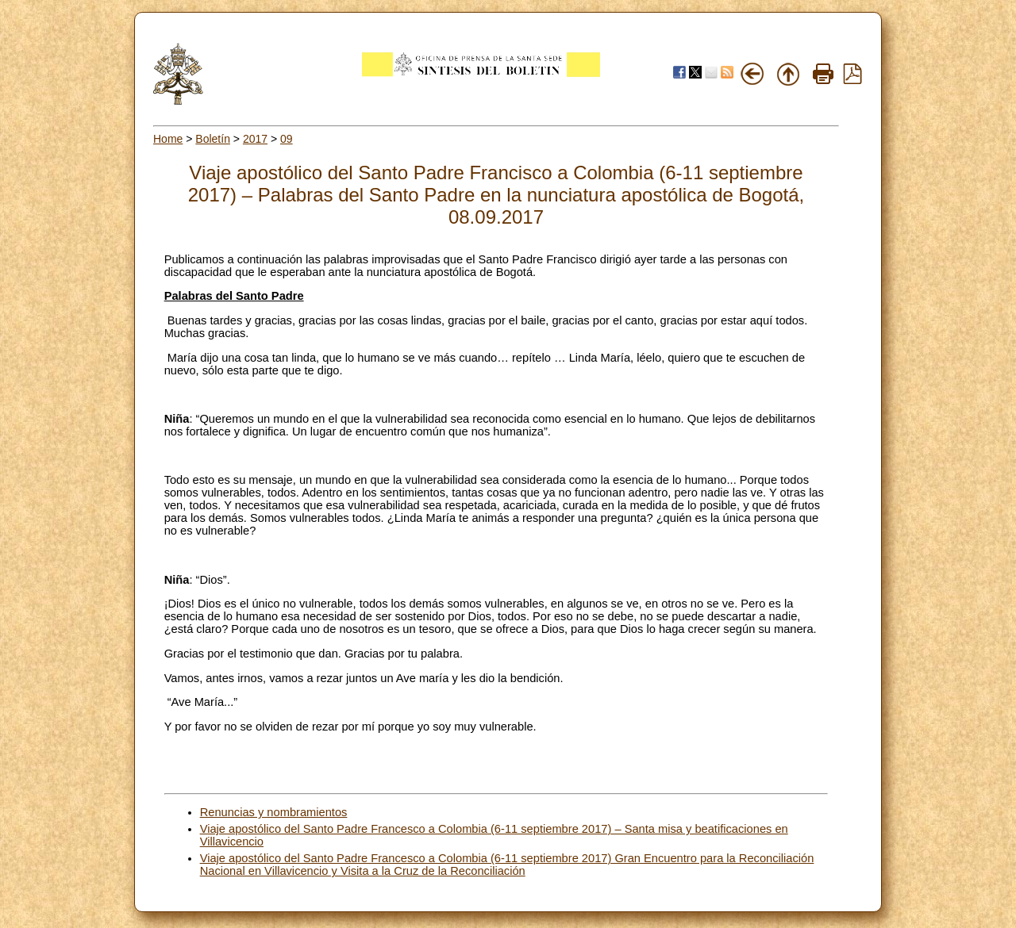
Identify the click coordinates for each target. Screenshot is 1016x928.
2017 (255, 138)
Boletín (212, 138)
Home (168, 138)
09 (286, 138)
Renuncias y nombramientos (274, 812)
